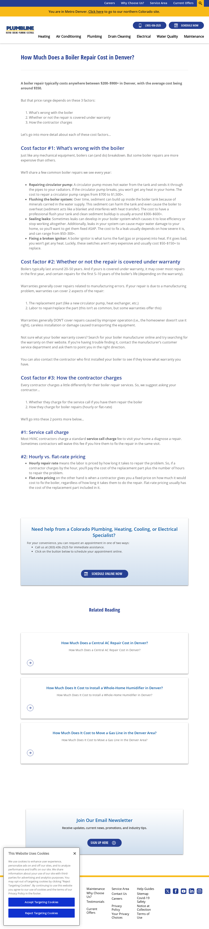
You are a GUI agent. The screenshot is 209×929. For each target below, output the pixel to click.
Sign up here (103, 842)
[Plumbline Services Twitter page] (167, 891)
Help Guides (145, 889)
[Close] (74, 853)
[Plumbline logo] (20, 30)
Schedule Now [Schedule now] (186, 25)
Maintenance (194, 36)
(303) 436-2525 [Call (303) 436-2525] (149, 25)
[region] (41, 886)
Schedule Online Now (103, 573)
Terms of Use (143, 915)
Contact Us (119, 893)
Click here (95, 11)
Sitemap (142, 893)
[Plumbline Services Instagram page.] (199, 891)
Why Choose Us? (132, 3)
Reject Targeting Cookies (41, 913)
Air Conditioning (68, 36)
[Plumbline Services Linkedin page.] (191, 891)
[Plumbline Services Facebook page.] (175, 891)
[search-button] (200, 3)
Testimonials (95, 901)
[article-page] (104, 663)
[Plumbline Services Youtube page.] (183, 891)
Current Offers (183, 3)
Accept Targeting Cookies (41, 902)
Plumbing (94, 36)
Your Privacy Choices (120, 915)
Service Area (158, 3)
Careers (109, 3)
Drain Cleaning (119, 36)
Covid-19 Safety (143, 899)
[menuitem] (109, 3)
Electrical (144, 36)
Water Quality (167, 36)
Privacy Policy (117, 907)
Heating (44, 36)
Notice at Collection (144, 907)
